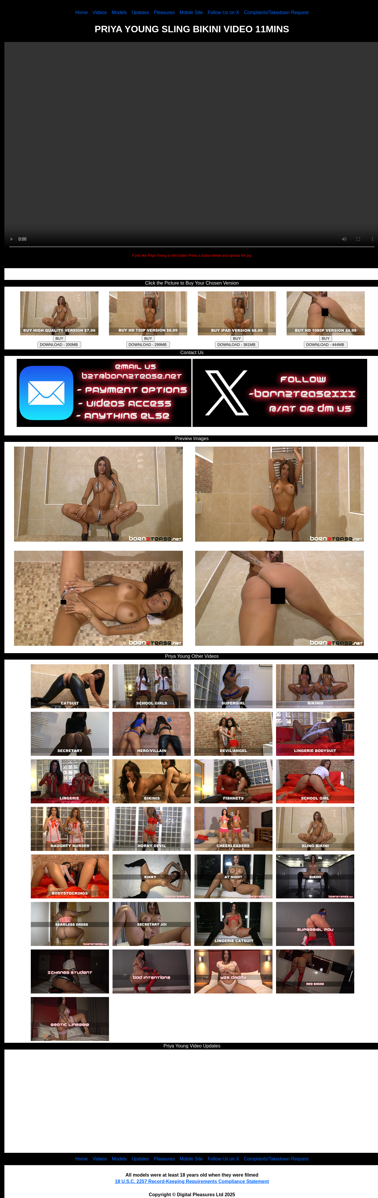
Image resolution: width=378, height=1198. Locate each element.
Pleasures (164, 12)
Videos (100, 12)
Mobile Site (191, 12)
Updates (140, 12)
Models (119, 12)
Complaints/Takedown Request (276, 12)
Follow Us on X (223, 12)
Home (81, 12)
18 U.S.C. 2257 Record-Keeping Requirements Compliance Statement (192, 1181)
